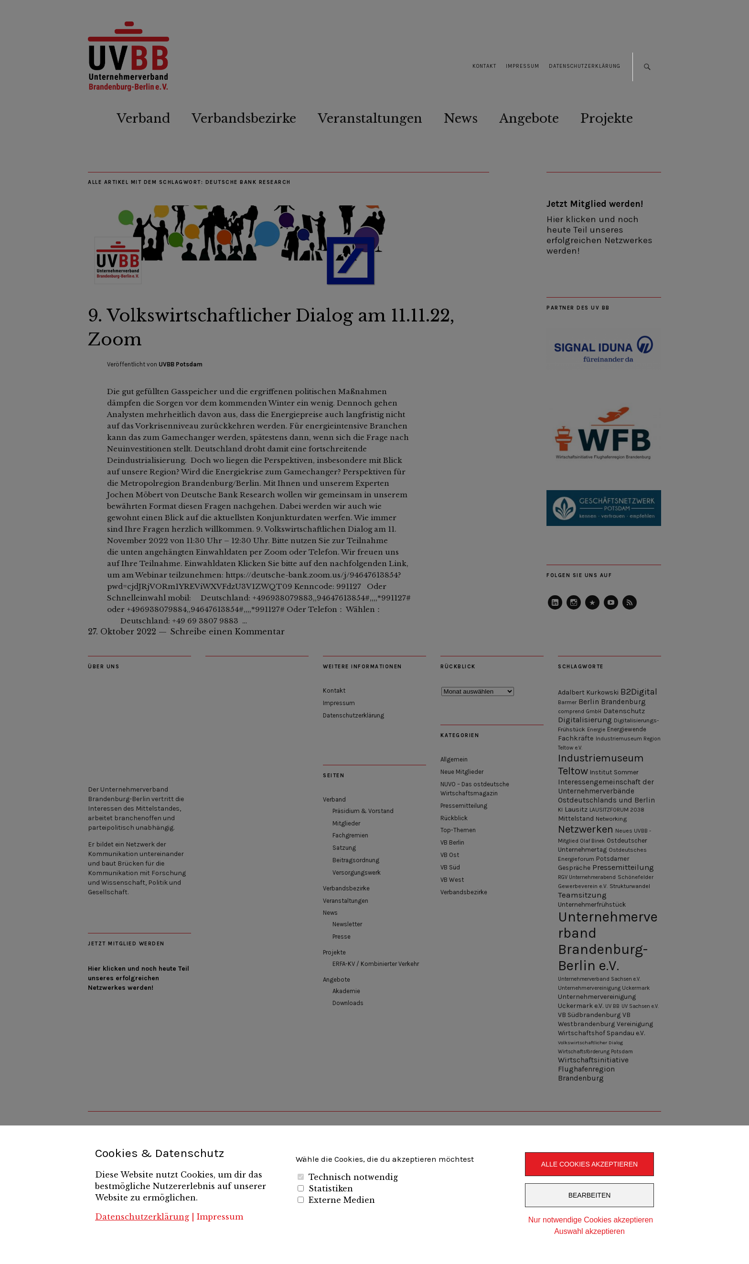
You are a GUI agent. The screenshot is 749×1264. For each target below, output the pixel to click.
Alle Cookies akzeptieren (589, 1164)
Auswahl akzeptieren (589, 1231)
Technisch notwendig (353, 1177)
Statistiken (331, 1188)
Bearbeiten (589, 1195)
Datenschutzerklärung (142, 1216)
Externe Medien (342, 1200)
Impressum (220, 1216)
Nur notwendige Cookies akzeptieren (590, 1220)
